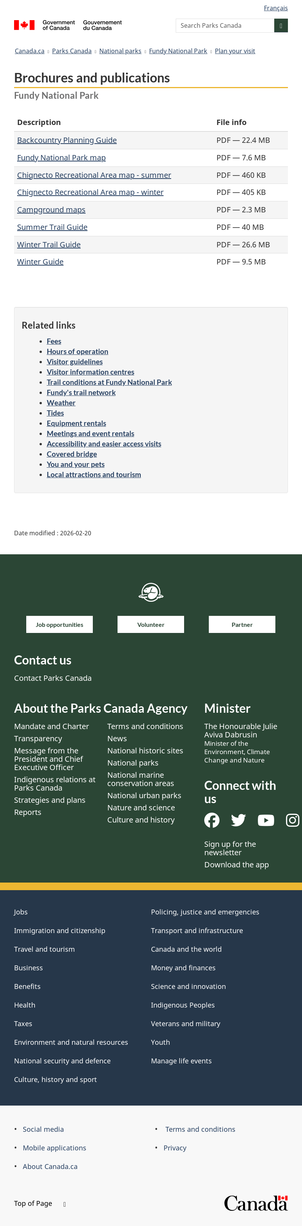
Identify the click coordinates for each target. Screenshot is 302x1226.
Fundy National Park (178, 51)
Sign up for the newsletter (230, 848)
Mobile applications (54, 1147)
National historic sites (145, 750)
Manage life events (181, 1060)
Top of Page (40, 1203)
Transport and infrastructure (197, 930)
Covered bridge (72, 453)
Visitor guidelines (75, 361)
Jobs (21, 911)
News (117, 738)
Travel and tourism (44, 949)
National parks (120, 51)
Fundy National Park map (61, 157)
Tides (55, 412)
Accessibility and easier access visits (104, 443)
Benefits (27, 986)
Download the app (236, 864)
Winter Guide (40, 261)
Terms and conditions (145, 726)
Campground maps (51, 209)
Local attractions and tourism (94, 474)
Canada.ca (30, 51)
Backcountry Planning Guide (67, 140)
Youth (160, 1042)
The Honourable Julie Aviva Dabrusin (240, 742)
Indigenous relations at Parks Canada (54, 783)
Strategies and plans (50, 800)
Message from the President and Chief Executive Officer (48, 758)
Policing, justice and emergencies (205, 911)
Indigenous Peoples (183, 1004)
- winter (149, 192)
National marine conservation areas (140, 779)
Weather (61, 402)
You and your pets (76, 464)
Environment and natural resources (71, 1042)
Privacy (175, 1147)
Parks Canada (72, 51)
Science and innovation (188, 986)
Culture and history (141, 820)
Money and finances (183, 967)
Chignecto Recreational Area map (76, 175)
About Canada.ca (50, 1166)
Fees (54, 341)
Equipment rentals (76, 423)
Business (28, 967)
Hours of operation (77, 351)
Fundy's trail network (81, 392)
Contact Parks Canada (53, 678)
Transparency (38, 738)
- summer (153, 175)
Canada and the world (186, 949)
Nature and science (141, 807)
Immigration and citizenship (59, 930)
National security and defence (62, 1060)
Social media (43, 1129)
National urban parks (144, 795)
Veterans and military (185, 1023)
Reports (27, 812)
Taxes (23, 1023)
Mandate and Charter (51, 726)
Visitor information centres (90, 371)
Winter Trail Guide (49, 244)
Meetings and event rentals (90, 433)
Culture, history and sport (55, 1079)
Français (276, 8)
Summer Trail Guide (52, 227)
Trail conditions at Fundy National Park (109, 382)
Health (24, 1004)
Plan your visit (235, 51)
